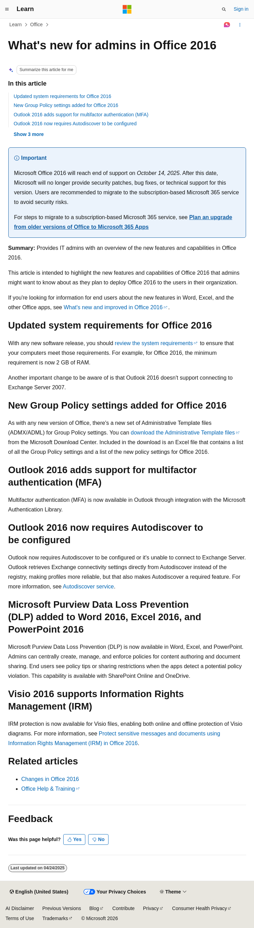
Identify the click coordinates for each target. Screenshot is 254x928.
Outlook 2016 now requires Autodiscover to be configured (75, 123)
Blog (94, 908)
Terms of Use (20, 918)
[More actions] (240, 24)
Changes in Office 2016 (50, 779)
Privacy (151, 908)
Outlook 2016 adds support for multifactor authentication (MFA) (81, 114)
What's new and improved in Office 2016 (113, 307)
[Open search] (224, 9)
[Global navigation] (7, 9)
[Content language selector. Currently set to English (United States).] (39, 892)
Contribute (123, 908)
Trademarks (55, 918)
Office (36, 24)
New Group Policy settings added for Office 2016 (66, 105)
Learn (15, 24)
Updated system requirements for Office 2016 (62, 96)
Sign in (241, 9)
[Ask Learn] (227, 24)
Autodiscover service (88, 586)
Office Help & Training (48, 789)
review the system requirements (154, 343)
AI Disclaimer (20, 908)
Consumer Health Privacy (199, 908)
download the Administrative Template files (183, 433)
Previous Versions (61, 908)
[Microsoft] (127, 9)
